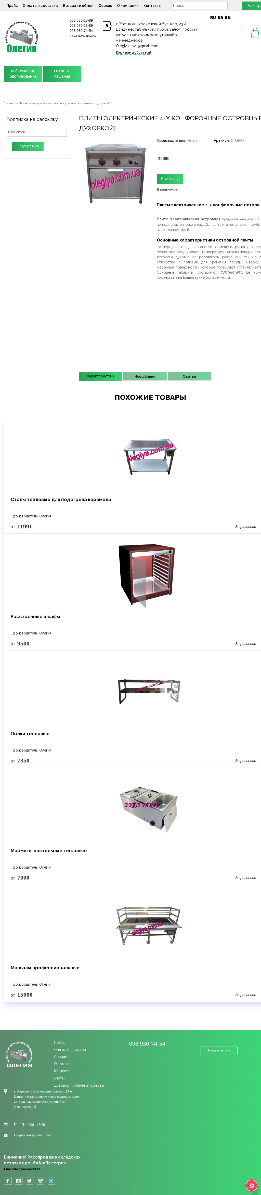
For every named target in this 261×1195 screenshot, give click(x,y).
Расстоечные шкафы (35, 616)
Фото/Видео (145, 376)
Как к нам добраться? (133, 52)
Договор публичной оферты (79, 1085)
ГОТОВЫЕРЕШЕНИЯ (62, 74)
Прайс (12, 6)
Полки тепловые (30, 733)
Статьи (60, 1078)
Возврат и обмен (78, 6)
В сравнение (167, 189)
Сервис (105, 6)
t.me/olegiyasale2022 (22, 1169)
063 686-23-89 (81, 20)
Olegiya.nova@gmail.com (137, 46)
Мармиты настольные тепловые (49, 850)
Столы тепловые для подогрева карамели (61, 499)
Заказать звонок (82, 36)
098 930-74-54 (81, 31)
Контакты (152, 6)
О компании (127, 6)
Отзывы (189, 376)
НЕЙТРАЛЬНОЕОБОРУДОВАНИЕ (23, 74)
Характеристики (101, 376)
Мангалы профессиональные (45, 967)
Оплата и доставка (40, 6)
